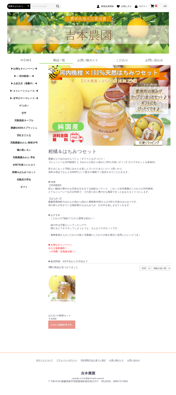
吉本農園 (88, 373)
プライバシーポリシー (66, 360)
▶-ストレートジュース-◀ (24, 90)
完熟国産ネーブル (23, 120)
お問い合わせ (154, 60)
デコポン (24, 105)
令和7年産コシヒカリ (24, 164)
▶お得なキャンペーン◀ (24, 68)
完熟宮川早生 (24, 179)
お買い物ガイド (87, 60)
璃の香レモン (24, 150)
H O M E (26, 60)
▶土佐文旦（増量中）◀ (24, 83)
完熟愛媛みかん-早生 (24, 157)
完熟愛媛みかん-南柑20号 (24, 142)
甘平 (24, 113)
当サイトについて (44, 360)
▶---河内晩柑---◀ (24, 76)
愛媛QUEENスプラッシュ (24, 127)
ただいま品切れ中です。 (62, 325)
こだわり (122, 60)
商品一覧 (59, 60)
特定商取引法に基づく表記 (93, 360)
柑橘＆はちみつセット (24, 172)
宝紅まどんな (24, 135)
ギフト (23, 187)
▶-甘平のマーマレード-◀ (24, 98)
